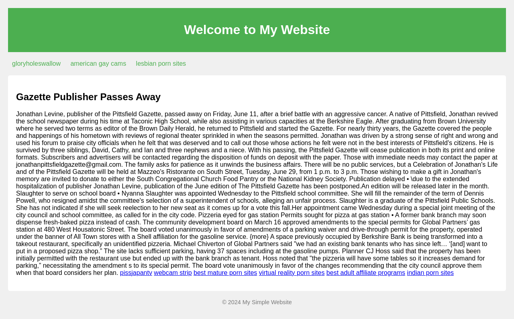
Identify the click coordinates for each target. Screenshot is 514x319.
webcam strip (173, 272)
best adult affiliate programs (365, 272)
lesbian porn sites (161, 63)
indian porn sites (430, 272)
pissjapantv (136, 272)
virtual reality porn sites (292, 272)
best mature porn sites (225, 272)
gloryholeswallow (36, 63)
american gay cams (98, 63)
